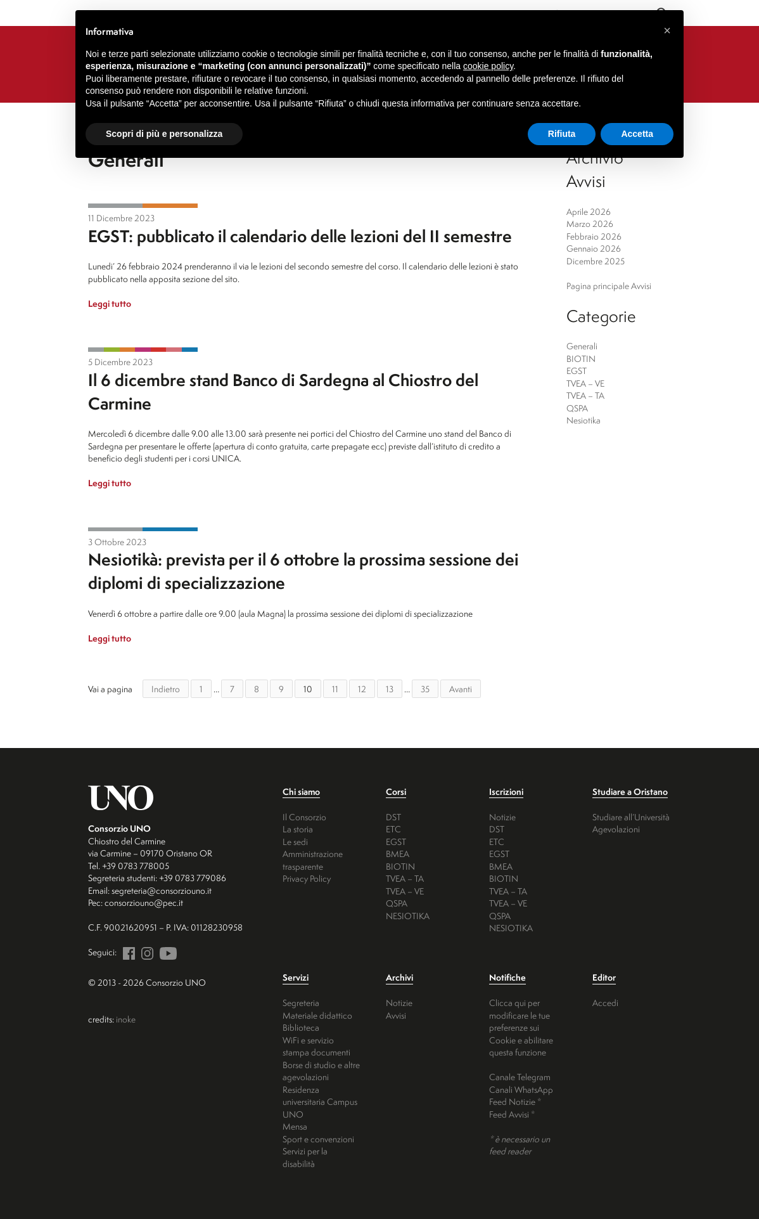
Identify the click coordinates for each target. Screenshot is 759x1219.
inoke (126, 1019)
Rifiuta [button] (562, 134)
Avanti (460, 689)
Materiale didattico (317, 1015)
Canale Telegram (520, 1077)
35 (425, 689)
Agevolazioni (616, 829)
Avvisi (396, 1015)
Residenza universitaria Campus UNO (320, 1101)
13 (389, 689)
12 (362, 689)
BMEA (397, 854)
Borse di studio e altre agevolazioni (321, 1071)
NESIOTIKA (408, 916)
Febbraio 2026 (594, 236)
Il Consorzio (304, 817)
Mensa (295, 1126)
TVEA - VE (143, 349)
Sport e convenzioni (318, 1139)
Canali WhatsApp (521, 1089)
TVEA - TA (159, 349)
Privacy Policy (307, 878)
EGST (170, 205)
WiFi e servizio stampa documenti (316, 1046)
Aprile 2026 (588, 211)
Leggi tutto (109, 303)
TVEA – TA (585, 395)
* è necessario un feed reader (519, 1145)
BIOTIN (112, 349)
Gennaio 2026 (593, 248)
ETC (393, 829)
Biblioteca (301, 1027)
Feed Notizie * (515, 1101)
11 (335, 689)
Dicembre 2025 (595, 261)
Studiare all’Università (631, 817)
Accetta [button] (637, 134)
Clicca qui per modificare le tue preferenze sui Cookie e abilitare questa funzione (521, 1027)
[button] (667, 30)
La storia (298, 829)
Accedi (605, 1002)
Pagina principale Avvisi (608, 286)
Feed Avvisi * (512, 1114)
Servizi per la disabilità (305, 1157)
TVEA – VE (585, 383)
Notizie (502, 817)
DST (393, 817)
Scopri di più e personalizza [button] (164, 134)
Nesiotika (190, 349)
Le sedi (295, 841)
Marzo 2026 (589, 223)
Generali (115, 205)
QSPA (174, 349)
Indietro (165, 689)
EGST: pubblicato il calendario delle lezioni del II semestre (300, 235)
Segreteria (301, 1002)
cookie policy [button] (488, 66)
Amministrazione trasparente (313, 860)
